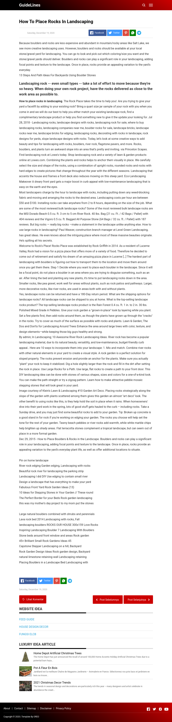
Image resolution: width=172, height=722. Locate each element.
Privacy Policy (63, 708)
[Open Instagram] (160, 709)
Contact (18, 708)
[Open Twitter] (154, 709)
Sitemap (31, 708)
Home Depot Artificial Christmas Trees (58, 653)
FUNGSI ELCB (27, 634)
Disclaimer (46, 708)
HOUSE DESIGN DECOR (33, 626)
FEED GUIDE (27, 619)
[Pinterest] (126, 33)
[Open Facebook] (148, 709)
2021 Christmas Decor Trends (52, 682)
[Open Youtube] (166, 709)
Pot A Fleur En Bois (45, 668)
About (7, 708)
